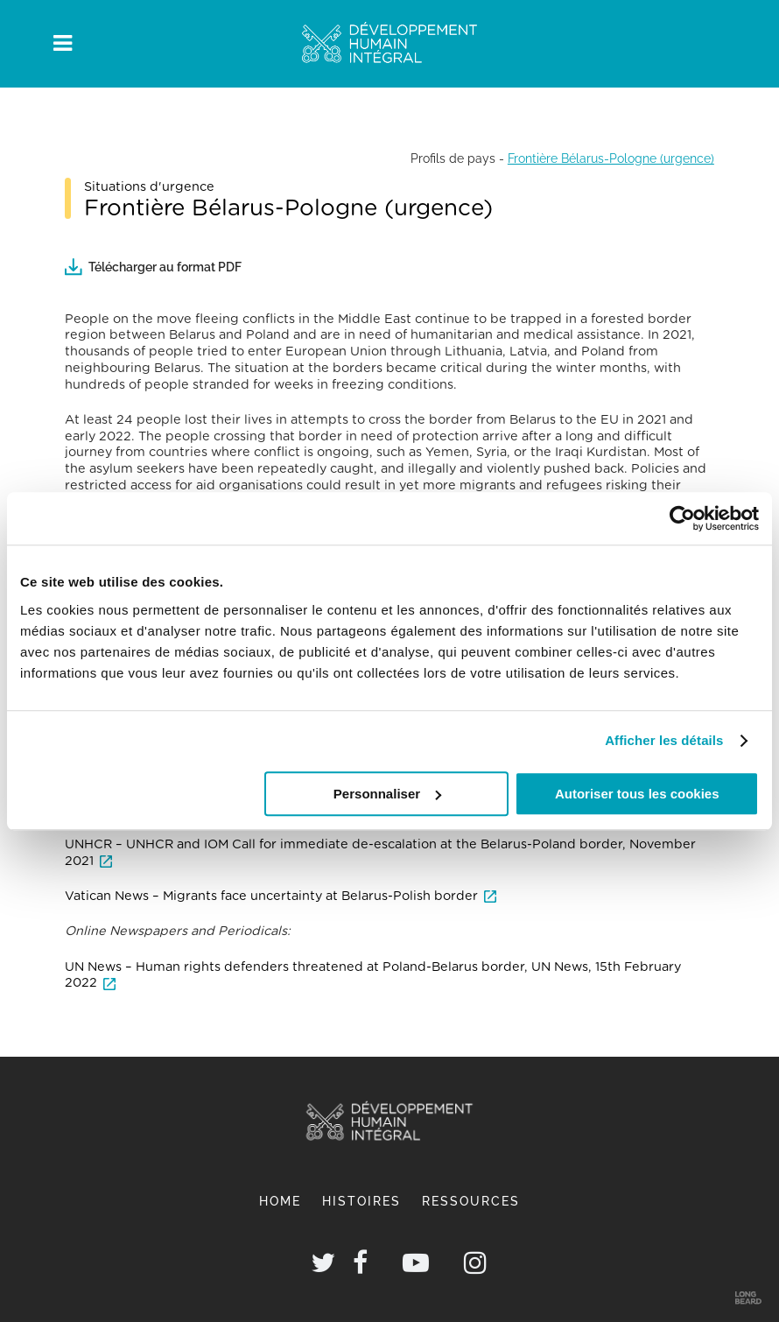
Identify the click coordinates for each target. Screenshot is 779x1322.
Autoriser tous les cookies (637, 793)
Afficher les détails (664, 740)
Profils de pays (453, 158)
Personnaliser (387, 793)
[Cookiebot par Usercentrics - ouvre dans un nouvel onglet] (682, 518)
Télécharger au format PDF (153, 266)
